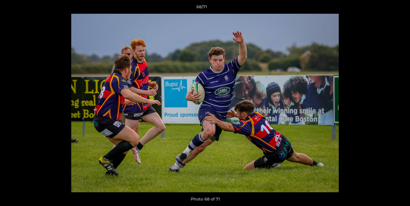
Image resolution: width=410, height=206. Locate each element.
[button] (386, 8)
